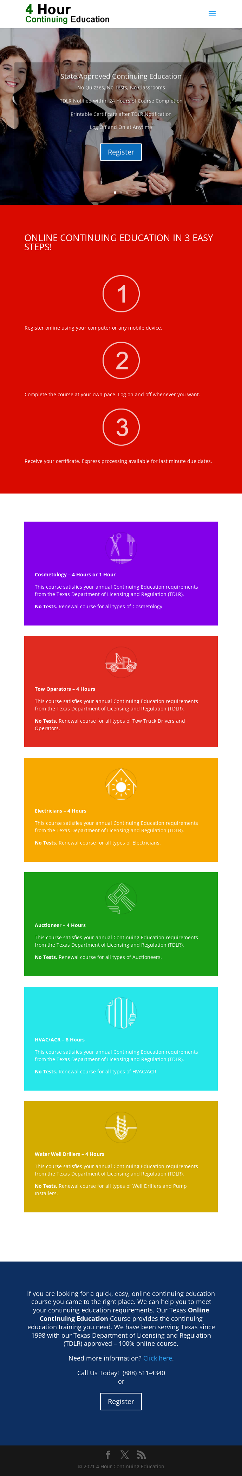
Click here (157, 1358)
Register (121, 167)
